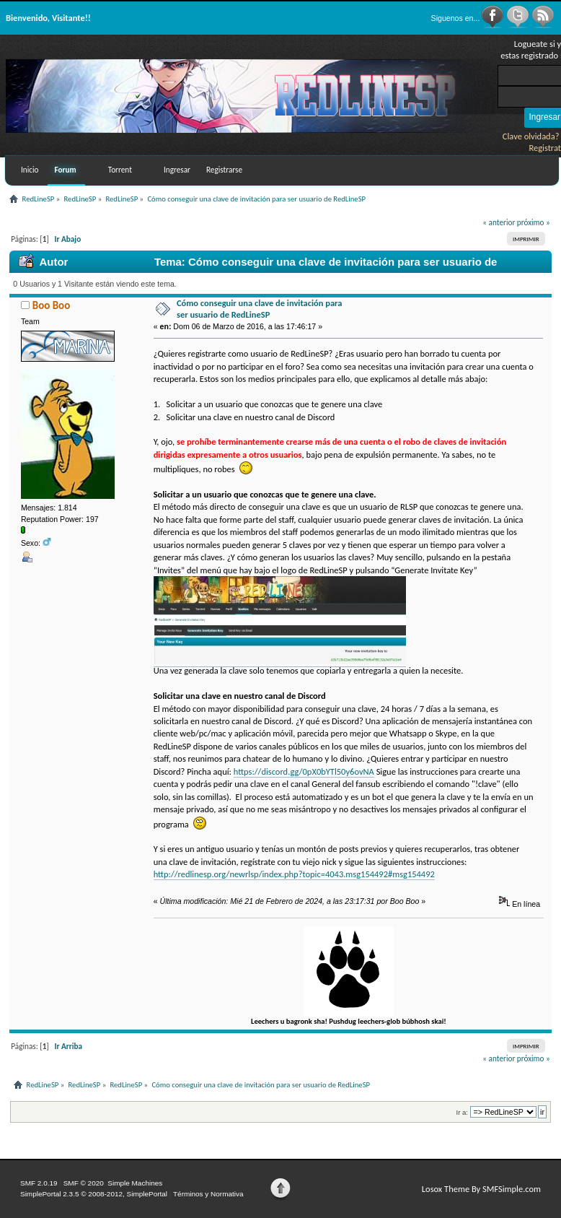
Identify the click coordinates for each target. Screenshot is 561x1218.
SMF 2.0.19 (39, 1183)
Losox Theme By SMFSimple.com (481, 1188)
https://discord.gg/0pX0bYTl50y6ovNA (304, 771)
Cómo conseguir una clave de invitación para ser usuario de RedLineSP (260, 308)
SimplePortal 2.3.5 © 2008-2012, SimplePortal (93, 1194)
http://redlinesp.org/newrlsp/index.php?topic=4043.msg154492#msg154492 (294, 874)
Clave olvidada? (531, 136)
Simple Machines (134, 1183)
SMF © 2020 (83, 1183)
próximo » (533, 222)
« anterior (498, 222)
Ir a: (462, 1112)
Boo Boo (51, 305)
